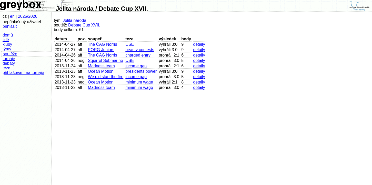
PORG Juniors (101, 50)
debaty (9, 63)
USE (129, 44)
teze (6, 68)
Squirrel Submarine (105, 60)
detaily (199, 44)
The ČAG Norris (102, 44)
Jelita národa (74, 20)
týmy (7, 49)
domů (8, 35)
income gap (136, 66)
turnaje (9, 59)
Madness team (101, 66)
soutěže (10, 54)
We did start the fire (105, 77)
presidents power (141, 71)
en (12, 16)
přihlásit (10, 26)
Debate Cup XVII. (84, 25)
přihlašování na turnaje (23, 72)
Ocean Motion (101, 71)
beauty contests (139, 50)
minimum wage (139, 82)
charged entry (137, 55)
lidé (6, 40)
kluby (7, 44)
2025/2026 (27, 16)
